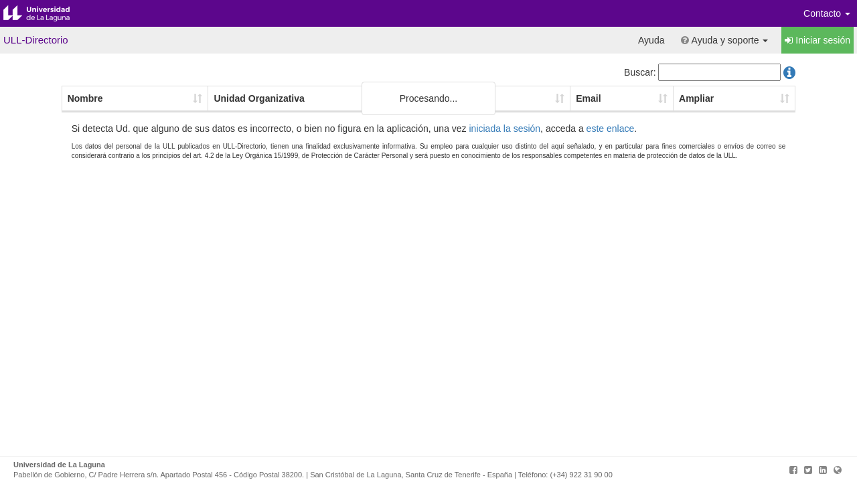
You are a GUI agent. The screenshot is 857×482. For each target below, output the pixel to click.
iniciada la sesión (504, 128)
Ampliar (696, 98)
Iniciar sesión (817, 40)
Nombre (85, 98)
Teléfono (466, 98)
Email (588, 98)
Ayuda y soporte (724, 40)
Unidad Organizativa (259, 98)
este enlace (611, 128)
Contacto (826, 13)
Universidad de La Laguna (46, 13)
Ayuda (651, 40)
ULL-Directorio (35, 40)
